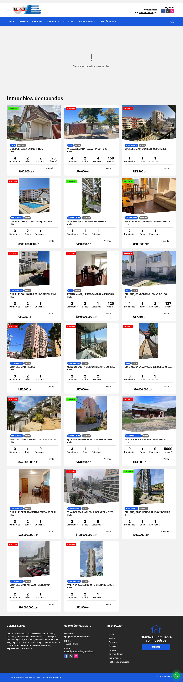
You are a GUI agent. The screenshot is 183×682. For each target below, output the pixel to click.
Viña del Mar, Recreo (23, 367)
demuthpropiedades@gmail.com (79, 651)
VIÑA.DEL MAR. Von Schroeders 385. (146, 149)
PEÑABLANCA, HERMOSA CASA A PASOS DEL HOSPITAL (91, 294)
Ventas (24, 21)
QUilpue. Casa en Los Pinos (26, 149)
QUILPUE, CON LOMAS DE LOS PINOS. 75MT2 (34, 294)
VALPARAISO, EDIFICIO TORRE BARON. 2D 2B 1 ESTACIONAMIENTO (91, 585)
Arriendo (37, 21)
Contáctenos (108, 21)
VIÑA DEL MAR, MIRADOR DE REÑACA (30, 585)
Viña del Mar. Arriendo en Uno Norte (147, 222)
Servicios (53, 21)
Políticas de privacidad (119, 662)
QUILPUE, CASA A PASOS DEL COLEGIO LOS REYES (149, 367)
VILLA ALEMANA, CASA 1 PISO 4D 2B (87, 149)
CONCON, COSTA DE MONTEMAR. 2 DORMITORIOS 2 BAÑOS (91, 367)
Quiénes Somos (87, 21)
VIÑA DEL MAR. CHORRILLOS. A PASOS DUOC (34, 440)
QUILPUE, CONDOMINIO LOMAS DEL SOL (146, 294)
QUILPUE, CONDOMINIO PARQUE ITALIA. (31, 222)
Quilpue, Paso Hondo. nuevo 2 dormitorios (149, 512)
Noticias (68, 21)
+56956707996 (146, 12)
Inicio (12, 21)
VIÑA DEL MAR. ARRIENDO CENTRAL (87, 222)
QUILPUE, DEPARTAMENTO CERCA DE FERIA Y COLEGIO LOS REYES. (34, 512)
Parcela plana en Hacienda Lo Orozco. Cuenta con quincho (149, 440)
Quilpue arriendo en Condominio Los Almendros (91, 440)
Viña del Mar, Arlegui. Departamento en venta (91, 512)
